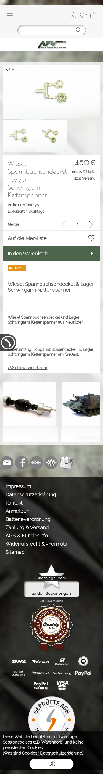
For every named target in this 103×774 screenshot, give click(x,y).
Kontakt (14, 503)
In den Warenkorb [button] (28, 254)
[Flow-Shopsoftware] (51, 462)
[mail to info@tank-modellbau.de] (7, 462)
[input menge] (77, 224)
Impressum (18, 486)
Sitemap (14, 552)
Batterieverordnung (27, 519)
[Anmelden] (73, 15)
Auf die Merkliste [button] (27, 238)
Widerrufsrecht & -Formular (37, 544)
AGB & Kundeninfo (26, 536)
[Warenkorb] (93, 15)
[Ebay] (36, 462)
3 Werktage (26, 211)
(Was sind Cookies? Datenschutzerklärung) (43, 753)
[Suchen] (51, 30)
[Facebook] (22, 462)
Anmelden (17, 511)
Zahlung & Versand (27, 527)
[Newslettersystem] (66, 462)
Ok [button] (51, 764)
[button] (9, 15)
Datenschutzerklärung (30, 494)
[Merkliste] (83, 15)
